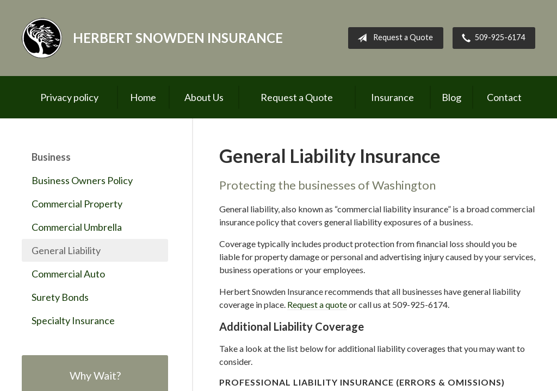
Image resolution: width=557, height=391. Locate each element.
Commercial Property (77, 204)
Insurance (392, 97)
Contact (504, 97)
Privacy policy (69, 97)
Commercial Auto (68, 274)
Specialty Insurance (73, 320)
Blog (451, 97)
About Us (204, 97)
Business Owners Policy (82, 180)
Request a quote (317, 304)
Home (143, 97)
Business (51, 157)
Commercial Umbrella (77, 227)
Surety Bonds (60, 297)
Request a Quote (393, 38)
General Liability (66, 250)
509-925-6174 (491, 38)
